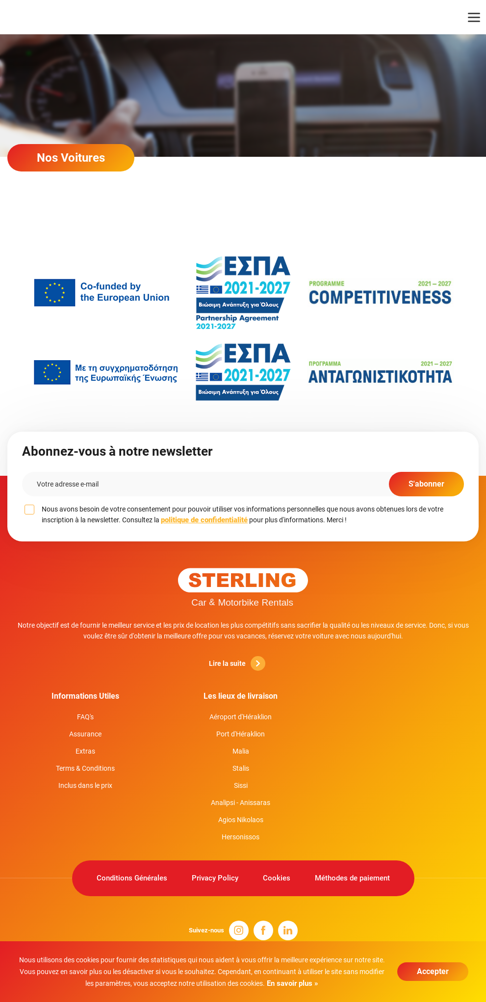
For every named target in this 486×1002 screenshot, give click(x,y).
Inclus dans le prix (85, 785)
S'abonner (426, 484)
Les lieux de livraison (241, 696)
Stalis (240, 768)
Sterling (243, 587)
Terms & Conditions (85, 768)
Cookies (276, 878)
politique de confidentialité (204, 519)
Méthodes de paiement (352, 878)
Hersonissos (240, 837)
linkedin (288, 930)
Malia (240, 751)
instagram (239, 930)
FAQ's (85, 717)
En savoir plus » (291, 983)
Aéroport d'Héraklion (240, 717)
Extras (85, 751)
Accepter (433, 971)
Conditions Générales (132, 878)
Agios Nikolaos (240, 820)
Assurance (85, 734)
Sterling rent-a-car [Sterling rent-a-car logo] (52, 17)
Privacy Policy (215, 878)
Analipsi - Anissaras (240, 802)
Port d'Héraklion (240, 734)
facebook (263, 930)
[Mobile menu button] (468, 17)
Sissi (241, 785)
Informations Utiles (85, 696)
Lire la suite (237, 663)
